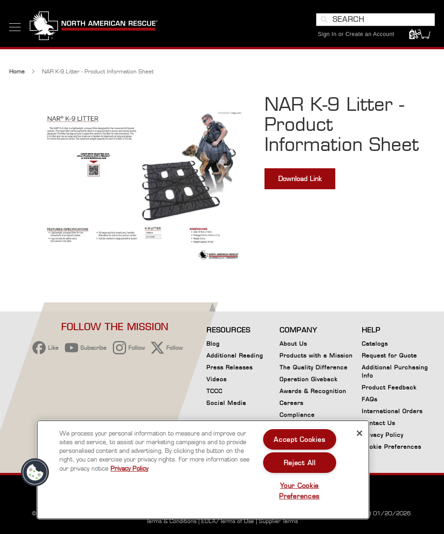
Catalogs (375, 343)
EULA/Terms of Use (227, 521)
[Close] (359, 433)
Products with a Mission (316, 355)
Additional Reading (234, 355)
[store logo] (94, 26)
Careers (291, 402)
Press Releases (229, 367)
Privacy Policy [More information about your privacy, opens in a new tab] (129, 468)
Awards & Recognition (313, 391)
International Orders (392, 411)
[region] (203, 469)
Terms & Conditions (171, 521)
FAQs (369, 399)
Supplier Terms (278, 521)
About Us (293, 343)
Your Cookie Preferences (299, 491)
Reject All (300, 463)
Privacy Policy (382, 434)
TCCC (214, 391)
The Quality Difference (314, 367)
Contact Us (378, 423)
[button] (35, 472)
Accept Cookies (299, 439)
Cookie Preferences (391, 448)
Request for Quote (389, 355)
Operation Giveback (309, 379)
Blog (213, 343)
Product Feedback (389, 387)
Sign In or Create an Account (356, 34)
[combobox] (375, 19)
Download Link (300, 178)
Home (17, 71)
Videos (216, 379)
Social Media (226, 402)
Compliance (297, 414)
